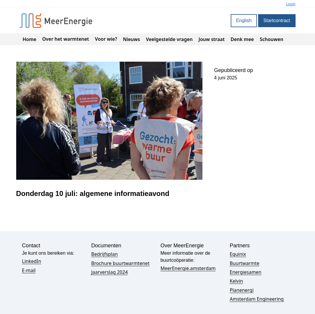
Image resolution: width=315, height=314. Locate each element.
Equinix (238, 254)
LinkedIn (31, 261)
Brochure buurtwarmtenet (120, 263)
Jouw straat (212, 39)
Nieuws (131, 39)
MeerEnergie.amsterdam (188, 268)
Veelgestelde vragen (169, 39)
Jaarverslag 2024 (109, 272)
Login (290, 3)
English (243, 20)
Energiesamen (246, 272)
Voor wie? (106, 39)
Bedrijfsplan (104, 254)
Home (30, 39)
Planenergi (242, 290)
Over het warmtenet (65, 39)
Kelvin (236, 281)
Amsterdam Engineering (257, 299)
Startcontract (276, 20)
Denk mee (242, 39)
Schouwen (271, 39)
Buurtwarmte (244, 263)
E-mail (29, 270)
